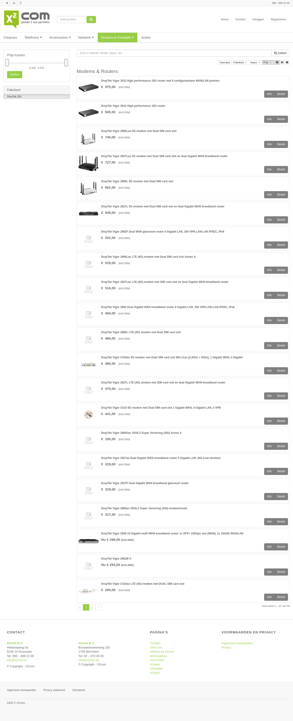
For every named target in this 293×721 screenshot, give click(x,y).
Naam (255, 62)
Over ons (156, 647)
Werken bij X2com (162, 651)
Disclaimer (78, 690)
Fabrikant (240, 62)
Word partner (158, 656)
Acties (146, 37)
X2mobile (156, 668)
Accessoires (60, 37)
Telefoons (33, 37)
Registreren (278, 19)
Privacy (226, 647)
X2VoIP (155, 673)
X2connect (157, 660)
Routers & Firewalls (117, 37)
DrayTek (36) (14, 97)
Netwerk (86, 37)
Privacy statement (54, 690)
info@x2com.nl (17, 660)
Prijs (267, 62)
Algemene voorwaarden (237, 643)
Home (224, 19)
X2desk (155, 664)
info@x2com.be (89, 660)
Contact (241, 19)
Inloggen (258, 19)
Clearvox (10, 37)
